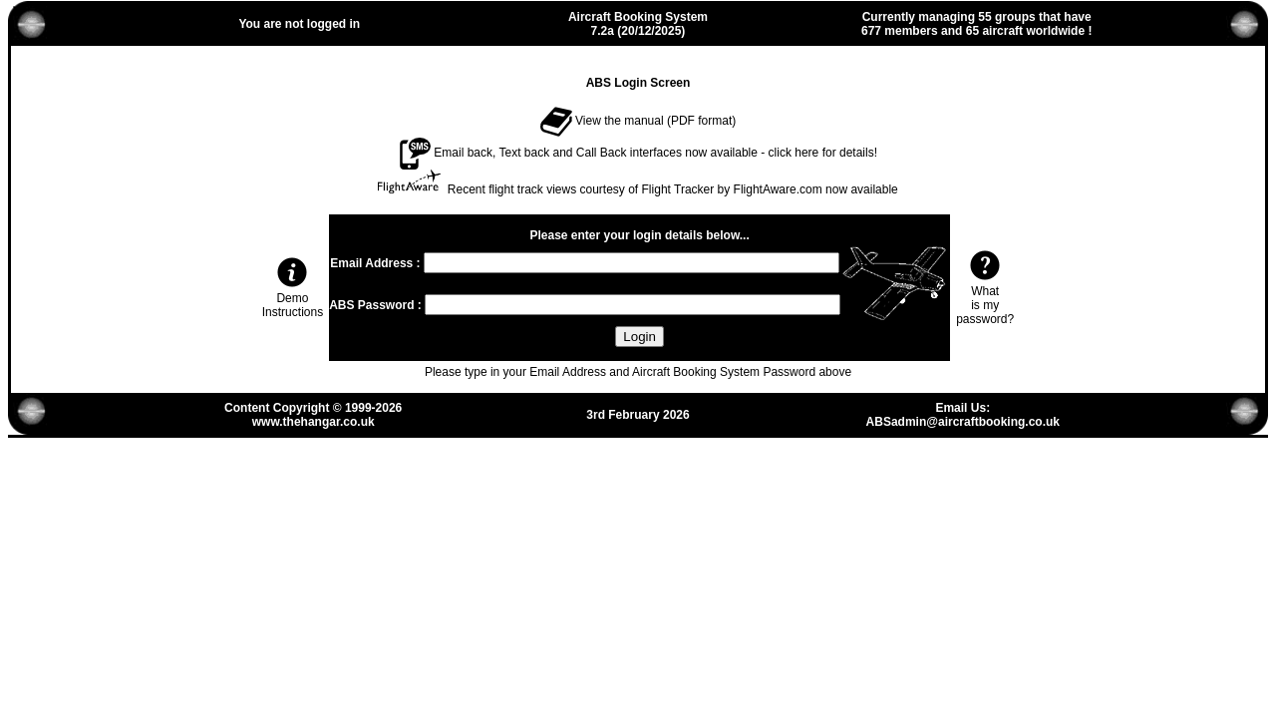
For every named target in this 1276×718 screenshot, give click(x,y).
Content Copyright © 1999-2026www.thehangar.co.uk (313, 415)
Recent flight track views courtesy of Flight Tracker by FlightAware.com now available (673, 189)
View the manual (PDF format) (638, 121)
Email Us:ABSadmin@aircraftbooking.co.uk (963, 415)
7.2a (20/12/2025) (638, 31)
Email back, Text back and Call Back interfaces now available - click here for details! (638, 153)
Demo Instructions (292, 298)
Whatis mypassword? (985, 298)
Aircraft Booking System (638, 17)
